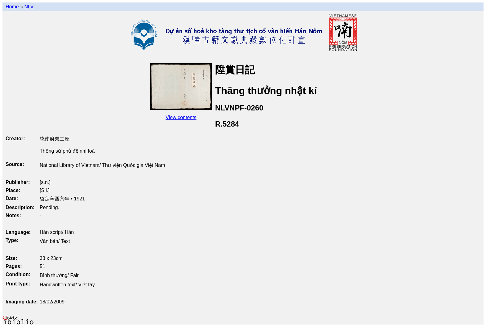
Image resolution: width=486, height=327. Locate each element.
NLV (28, 6)
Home (12, 6)
